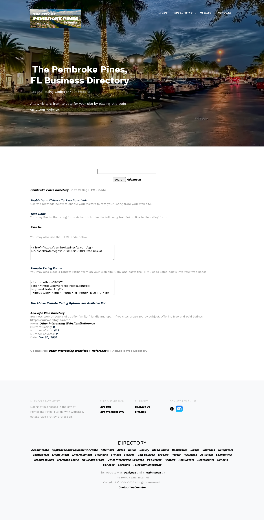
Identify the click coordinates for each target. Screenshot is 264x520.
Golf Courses (146, 454)
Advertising (183, 12)
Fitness (116, 454)
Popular (224, 12)
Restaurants (205, 459)
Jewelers (206, 454)
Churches (208, 450)
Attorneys (107, 450)
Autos (121, 450)
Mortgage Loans (68, 459)
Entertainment (82, 454)
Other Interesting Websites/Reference (67, 323)
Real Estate (186, 459)
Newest (205, 12)
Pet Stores (154, 459)
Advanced (134, 179)
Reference (99, 350)
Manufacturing (44, 459)
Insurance (190, 454)
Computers (225, 450)
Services (108, 464)
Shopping (124, 464)
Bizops (194, 450)
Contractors (40, 454)
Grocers (163, 454)
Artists (93, 450)
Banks (132, 450)
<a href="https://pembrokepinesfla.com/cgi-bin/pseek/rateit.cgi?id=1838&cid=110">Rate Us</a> (72, 252)
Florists (129, 454)
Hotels (175, 454)
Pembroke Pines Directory (49, 190)
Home (163, 12)
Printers (169, 459)
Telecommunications (147, 464)
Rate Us (35, 227)
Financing (101, 454)
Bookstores (179, 450)
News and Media (93, 459)
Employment (60, 454)
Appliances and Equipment (69, 450)
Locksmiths (224, 454)
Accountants (40, 450)
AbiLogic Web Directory (47, 313)
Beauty (144, 450)
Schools (222, 459)
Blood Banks (160, 450)
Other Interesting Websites (68, 350)
